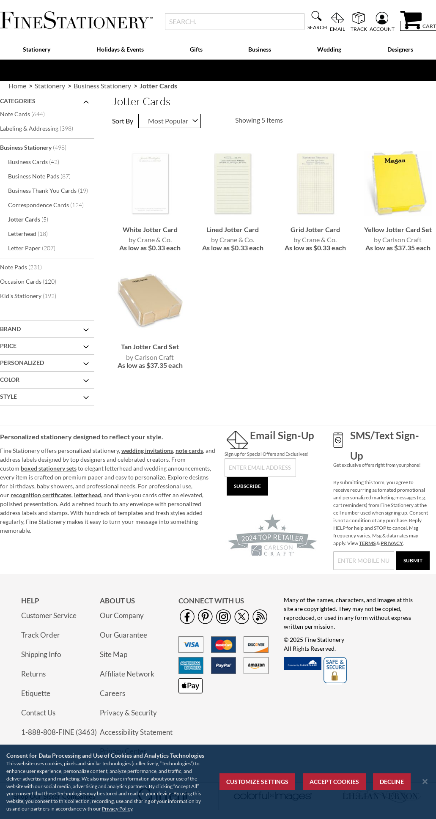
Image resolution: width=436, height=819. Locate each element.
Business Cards (39, 161)
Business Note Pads (45, 176)
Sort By (122, 121)
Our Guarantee (123, 634)
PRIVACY (392, 543)
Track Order (40, 634)
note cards (189, 450)
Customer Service (49, 615)
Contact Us (38, 712)
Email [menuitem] (337, 29)
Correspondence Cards (50, 204)
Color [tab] (9, 379)
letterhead (87, 495)
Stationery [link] (50, 86)
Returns (33, 673)
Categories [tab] (18, 100)
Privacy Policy (117, 808)
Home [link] (17, 86)
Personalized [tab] (22, 362)
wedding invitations (147, 450)
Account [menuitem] (382, 29)
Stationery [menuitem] (36, 49)
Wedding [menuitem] (329, 49)
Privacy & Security (128, 712)
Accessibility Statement (136, 732)
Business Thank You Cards (50, 190)
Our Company (122, 615)
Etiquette (35, 693)
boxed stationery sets (49, 468)
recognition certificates (41, 495)
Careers (112, 693)
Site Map (113, 654)
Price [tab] (8, 345)
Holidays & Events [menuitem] (120, 49)
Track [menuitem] (359, 29)
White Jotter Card (150, 229)
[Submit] (413, 560)
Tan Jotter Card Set (150, 346)
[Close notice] (425, 781)
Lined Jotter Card (232, 229)
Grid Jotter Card (315, 229)
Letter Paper (37, 248)
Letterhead (33, 233)
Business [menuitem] (259, 49)
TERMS (367, 543)
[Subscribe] (247, 486)
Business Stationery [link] (102, 86)
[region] (218, 782)
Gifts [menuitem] (196, 49)
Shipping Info (41, 654)
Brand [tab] (10, 328)
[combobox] (234, 21)
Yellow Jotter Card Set (398, 229)
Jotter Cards (34, 219)
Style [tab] (8, 396)
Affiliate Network (127, 673)
